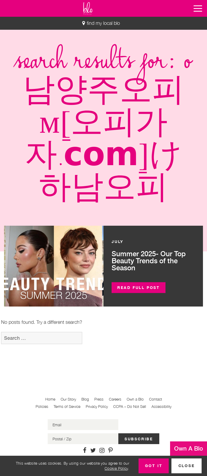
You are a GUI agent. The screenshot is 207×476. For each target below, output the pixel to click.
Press (99, 399)
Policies (42, 406)
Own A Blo (188, 448)
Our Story (68, 399)
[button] (198, 8)
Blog (85, 399)
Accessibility (161, 406)
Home (50, 399)
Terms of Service (67, 406)
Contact (155, 399)
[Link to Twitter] (93, 450)
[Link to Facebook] (85, 450)
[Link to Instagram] (102, 450)
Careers (115, 399)
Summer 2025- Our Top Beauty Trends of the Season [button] (149, 260)
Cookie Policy (116, 468)
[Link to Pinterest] (110, 450)
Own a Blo (135, 399)
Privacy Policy (97, 406)
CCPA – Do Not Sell (129, 406)
